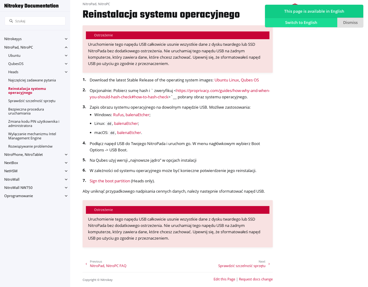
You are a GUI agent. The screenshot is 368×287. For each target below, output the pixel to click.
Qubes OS (250, 80)
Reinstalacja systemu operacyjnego (27, 90)
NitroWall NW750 (18, 187)
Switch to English (300, 22)
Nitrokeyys (13, 38)
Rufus (118, 114)
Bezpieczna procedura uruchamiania (26, 111)
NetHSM (11, 170)
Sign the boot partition (110, 181)
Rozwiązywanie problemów (30, 146)
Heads (13, 71)
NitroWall (11, 179)
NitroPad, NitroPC (18, 47)
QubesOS (15, 63)
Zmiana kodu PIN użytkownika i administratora (33, 123)
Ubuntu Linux (227, 80)
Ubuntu (14, 55)
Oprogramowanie (18, 195)
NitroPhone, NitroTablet (23, 154)
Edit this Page (224, 279)
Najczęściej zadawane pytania (32, 80)
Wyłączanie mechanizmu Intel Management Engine (32, 136)
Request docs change (256, 279)
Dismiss (349, 22)
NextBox (11, 162)
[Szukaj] (35, 21)
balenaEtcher (138, 114)
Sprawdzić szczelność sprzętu (31, 100)
